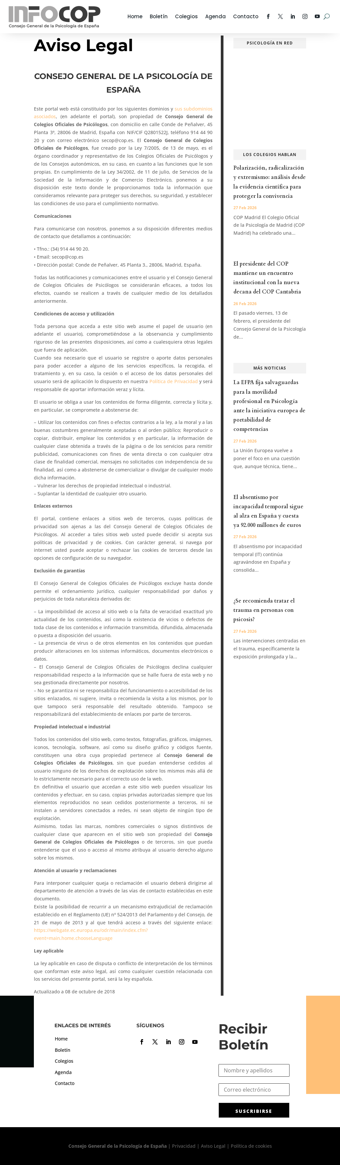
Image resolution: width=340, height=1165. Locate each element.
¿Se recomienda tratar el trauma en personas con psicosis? (264, 610)
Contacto (245, 16)
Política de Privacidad (173, 381)
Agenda (215, 16)
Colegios (186, 16)
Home (135, 16)
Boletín (159, 16)
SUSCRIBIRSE (253, 1111)
